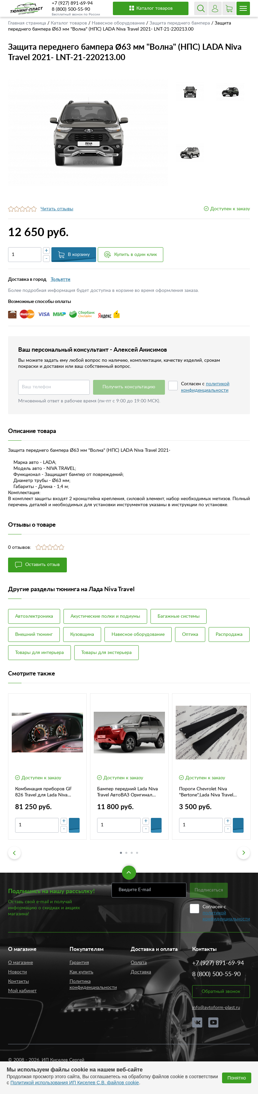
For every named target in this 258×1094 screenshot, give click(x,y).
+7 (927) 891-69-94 (72, 3)
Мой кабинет (22, 991)
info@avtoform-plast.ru (216, 1007)
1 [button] (121, 853)
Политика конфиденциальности (93, 984)
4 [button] (137, 853)
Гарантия (79, 962)
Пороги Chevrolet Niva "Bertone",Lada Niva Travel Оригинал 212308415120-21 (210, 792)
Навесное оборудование (119, 23)
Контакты (18, 981)
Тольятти (60, 279)
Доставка (141, 972)
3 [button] (132, 853)
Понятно (236, 1078)
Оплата (139, 962)
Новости (17, 972)
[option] (88, 132)
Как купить (81, 972)
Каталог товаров (151, 8)
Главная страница (27, 23)
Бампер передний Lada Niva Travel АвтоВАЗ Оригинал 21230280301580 (127, 792)
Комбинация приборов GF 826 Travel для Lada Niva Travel (43, 792)
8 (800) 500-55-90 (71, 9)
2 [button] (126, 853)
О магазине (20, 962)
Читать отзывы (57, 209)
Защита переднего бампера (180, 23)
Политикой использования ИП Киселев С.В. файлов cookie (74, 1082)
